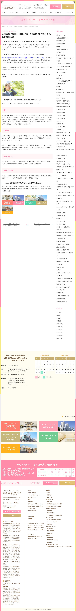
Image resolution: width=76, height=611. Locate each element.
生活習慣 (59, 292)
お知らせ (60, 267)
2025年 (58, 312)
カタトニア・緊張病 (63, 227)
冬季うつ (59, 204)
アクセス (68, 6)
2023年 (58, 326)
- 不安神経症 (49, 510)
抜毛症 (59, 218)
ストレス (59, 121)
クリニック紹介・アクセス (34, 495)
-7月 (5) (58, 318)
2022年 (58, 329)
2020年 (58, 335)
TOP (3, 26)
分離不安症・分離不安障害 (64, 235)
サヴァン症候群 (61, 184)
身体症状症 (60, 158)
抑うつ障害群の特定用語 (64, 144)
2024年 (58, 323)
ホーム (3, 12)
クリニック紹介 (25, 12)
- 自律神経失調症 (50, 513)
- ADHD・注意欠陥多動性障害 (53, 519)
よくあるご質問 (58, 12)
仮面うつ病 (60, 138)
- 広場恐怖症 (49, 533)
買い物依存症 (61, 224)
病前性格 (59, 123)
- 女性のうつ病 (49, 499)
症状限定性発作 (61, 69)
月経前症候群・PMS (63, 244)
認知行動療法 (61, 247)
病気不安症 (60, 161)
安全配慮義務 (61, 43)
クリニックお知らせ (63, 272)
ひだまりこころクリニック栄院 (35, 529)
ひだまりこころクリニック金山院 (36, 527)
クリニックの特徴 (32, 492)
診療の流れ (30, 501)
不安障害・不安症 (62, 261)
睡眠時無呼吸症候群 (63, 106)
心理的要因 (60, 83)
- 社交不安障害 (49, 528)
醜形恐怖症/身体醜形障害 (64, 201)
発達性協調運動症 (62, 38)
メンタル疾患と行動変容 (64, 81)
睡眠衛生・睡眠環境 (63, 101)
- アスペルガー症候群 (51, 522)
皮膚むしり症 (61, 212)
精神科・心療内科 (62, 49)
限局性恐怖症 (61, 241)
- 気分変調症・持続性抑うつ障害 (54, 504)
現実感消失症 (61, 115)
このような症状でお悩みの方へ (35, 506)
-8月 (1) (58, 315)
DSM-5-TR (60, 98)
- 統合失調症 (49, 542)
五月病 (59, 75)
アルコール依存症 (62, 175)
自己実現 (59, 52)
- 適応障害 (48, 495)
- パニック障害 (49, 517)
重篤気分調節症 (61, 155)
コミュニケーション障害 (64, 192)
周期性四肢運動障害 (63, 104)
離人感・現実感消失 (63, 135)
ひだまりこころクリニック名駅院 (36, 523)
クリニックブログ (70, 12)
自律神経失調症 (61, 301)
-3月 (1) (58, 321)
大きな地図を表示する (69, 416)
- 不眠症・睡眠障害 (51, 508)
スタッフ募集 (31, 516)
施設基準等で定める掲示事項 (35, 536)
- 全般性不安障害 (50, 530)
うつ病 (59, 264)
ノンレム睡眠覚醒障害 (63, 66)
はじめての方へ (43, 12)
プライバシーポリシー (33, 538)
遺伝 (58, 86)
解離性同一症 (61, 112)
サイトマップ (31, 534)
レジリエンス (61, 126)
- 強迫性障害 (49, 524)
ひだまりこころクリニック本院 (35, 525)
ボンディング (61, 35)
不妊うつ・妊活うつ (63, 164)
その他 (59, 275)
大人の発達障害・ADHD (64, 281)
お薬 (58, 270)
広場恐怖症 (60, 238)
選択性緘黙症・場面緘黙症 (64, 232)
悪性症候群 (60, 109)
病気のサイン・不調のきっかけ (35, 504)
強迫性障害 (60, 284)
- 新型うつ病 (49, 497)
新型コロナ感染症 (62, 250)
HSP (58, 229)
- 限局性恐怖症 (49, 537)
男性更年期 (60, 215)
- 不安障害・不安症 (51, 526)
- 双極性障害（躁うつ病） (52, 544)
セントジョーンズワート (64, 172)
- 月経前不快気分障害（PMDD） (54, 506)
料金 (51, 12)
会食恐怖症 (60, 146)
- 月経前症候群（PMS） (52, 540)
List (27, 225)
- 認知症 (48, 535)
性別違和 (59, 89)
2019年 (58, 338)
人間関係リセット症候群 (64, 63)
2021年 (58, 332)
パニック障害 (61, 258)
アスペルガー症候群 (63, 141)
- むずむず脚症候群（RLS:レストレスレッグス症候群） (59, 546)
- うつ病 (48, 492)
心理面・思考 (61, 55)
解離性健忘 (60, 118)
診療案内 (34, 12)
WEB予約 (55, 6)
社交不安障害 (61, 298)
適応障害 (59, 78)
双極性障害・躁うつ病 (64, 278)
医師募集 (30, 518)
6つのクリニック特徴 (13, 12)
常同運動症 (60, 40)
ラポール (59, 129)
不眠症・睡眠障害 (62, 295)
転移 (58, 46)
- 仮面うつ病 (49, 501)
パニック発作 (61, 72)
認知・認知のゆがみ (63, 132)
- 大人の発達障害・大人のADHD (54, 515)
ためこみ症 (60, 221)
